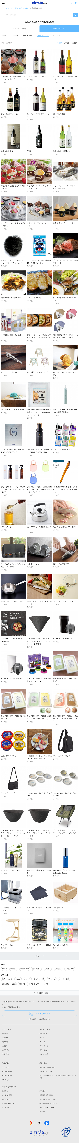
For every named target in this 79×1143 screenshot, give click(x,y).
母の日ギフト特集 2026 (47, 1067)
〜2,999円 (14, 35)
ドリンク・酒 (44, 1046)
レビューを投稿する (39, 1013)
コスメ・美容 (44, 1054)
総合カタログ (44, 1033)
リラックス (43, 1050)
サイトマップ (6, 1107)
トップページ (7, 8)
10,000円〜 (57, 35)
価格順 (74, 43)
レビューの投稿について (11, 1007)
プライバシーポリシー (47, 1107)
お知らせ (5, 1091)
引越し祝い (5, 1054)
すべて (4, 35)
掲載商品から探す (22, 8)
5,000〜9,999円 (43, 35)
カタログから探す (20, 28)
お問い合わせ (6, 1099)
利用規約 (42, 1091)
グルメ (42, 1038)
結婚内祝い (5, 1042)
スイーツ (42, 1042)
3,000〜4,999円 (27, 35)
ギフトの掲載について (9, 1103)
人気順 (59, 43)
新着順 (66, 43)
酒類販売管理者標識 (46, 1095)
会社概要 (42, 1112)
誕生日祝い (5, 1033)
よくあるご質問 (7, 1095)
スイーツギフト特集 (46, 1071)
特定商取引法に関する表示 (48, 1103)
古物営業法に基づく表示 (48, 1099)
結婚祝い (5, 1038)
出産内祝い (5, 1050)
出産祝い (5, 1046)
